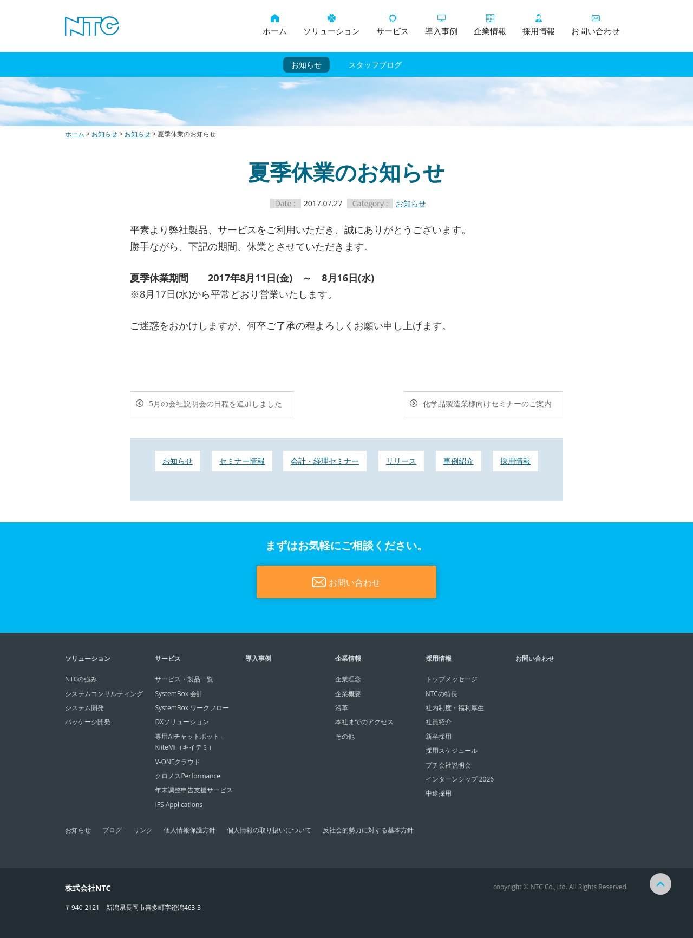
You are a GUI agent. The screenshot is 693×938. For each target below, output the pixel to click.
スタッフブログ (375, 65)
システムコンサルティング (104, 693)
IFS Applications (178, 804)
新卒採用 (439, 736)
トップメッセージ (452, 679)
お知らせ (306, 65)
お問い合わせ (595, 25)
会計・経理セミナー (325, 461)
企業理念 (348, 679)
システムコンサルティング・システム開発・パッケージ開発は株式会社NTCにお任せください (92, 26)
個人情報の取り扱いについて (269, 830)
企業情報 (490, 25)
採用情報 (538, 25)
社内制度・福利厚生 (455, 707)
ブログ (112, 830)
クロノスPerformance (187, 775)
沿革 (341, 707)
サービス (392, 25)
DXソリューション (182, 721)
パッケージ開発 (87, 721)
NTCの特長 (441, 693)
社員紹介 (439, 721)
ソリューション (331, 25)
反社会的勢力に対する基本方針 (368, 830)
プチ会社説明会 (448, 765)
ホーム (275, 25)
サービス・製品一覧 (184, 679)
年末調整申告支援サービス (194, 790)
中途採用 (439, 793)
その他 (345, 736)
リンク (143, 830)
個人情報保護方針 (189, 830)
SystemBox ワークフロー (192, 707)
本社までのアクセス (364, 721)
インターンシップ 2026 (460, 779)
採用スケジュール (452, 750)
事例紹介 (458, 461)
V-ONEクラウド (177, 761)
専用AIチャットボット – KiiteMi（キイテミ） (189, 742)
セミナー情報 (242, 461)
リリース (401, 461)
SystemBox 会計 (179, 693)
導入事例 (441, 25)
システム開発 (84, 707)
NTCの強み (81, 679)
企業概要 (348, 693)
